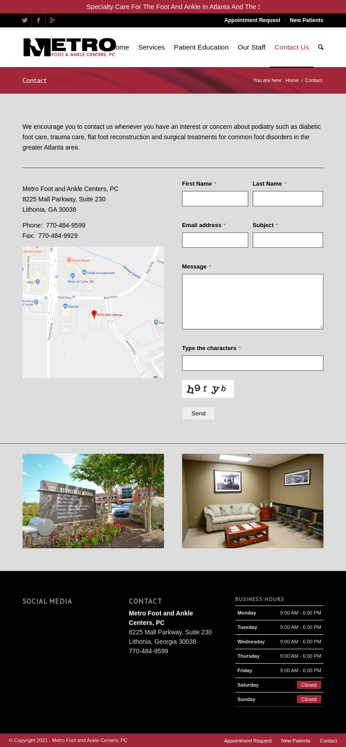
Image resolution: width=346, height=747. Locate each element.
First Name (199, 183)
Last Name (269, 183)
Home (292, 80)
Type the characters (211, 348)
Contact (35, 80)
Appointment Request (252, 20)
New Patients (306, 20)
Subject (265, 225)
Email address (204, 225)
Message (196, 266)
